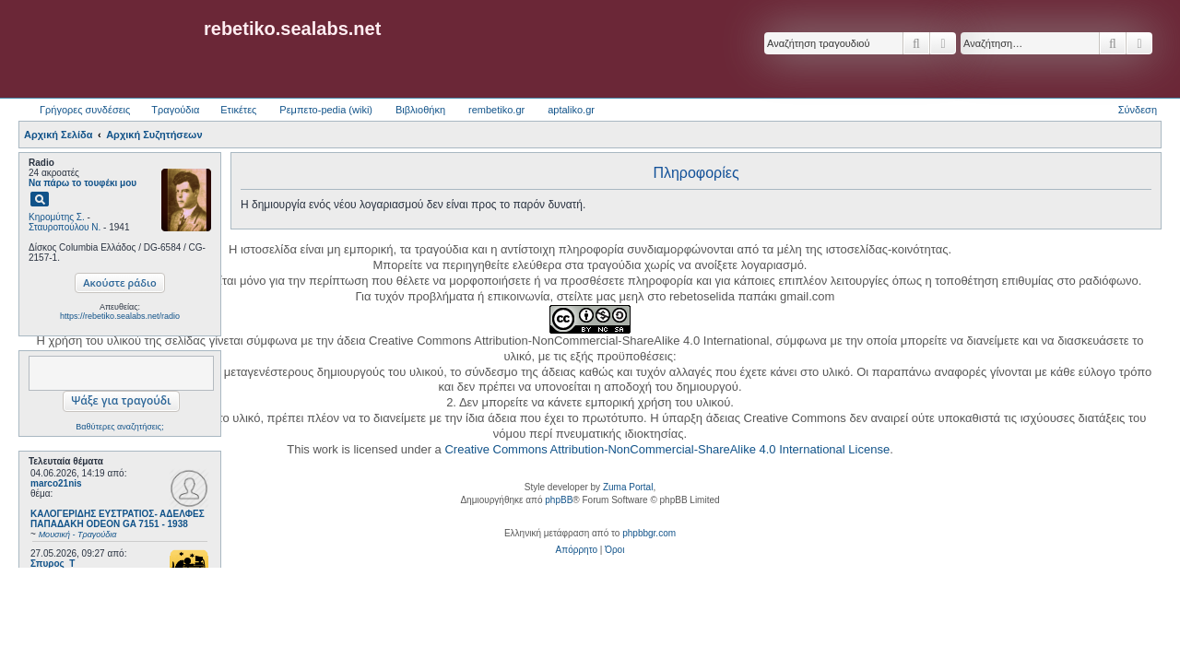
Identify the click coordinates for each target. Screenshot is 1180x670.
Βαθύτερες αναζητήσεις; (119, 426)
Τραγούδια (175, 109)
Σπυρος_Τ (52, 563)
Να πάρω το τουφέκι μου (82, 183)
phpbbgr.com (649, 533)
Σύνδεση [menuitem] (1137, 109)
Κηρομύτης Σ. (57, 217)
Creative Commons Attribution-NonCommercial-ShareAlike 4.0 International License (667, 449)
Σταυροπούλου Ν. (64, 227)
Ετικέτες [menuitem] (238, 109)
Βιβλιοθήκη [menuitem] (420, 109)
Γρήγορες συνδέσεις (85, 109)
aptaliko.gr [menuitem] (571, 109)
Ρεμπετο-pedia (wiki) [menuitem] (325, 109)
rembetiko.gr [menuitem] (496, 109)
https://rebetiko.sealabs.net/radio (120, 316)
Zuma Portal (628, 487)
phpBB (558, 500)
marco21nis (56, 483)
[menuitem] (576, 550)
